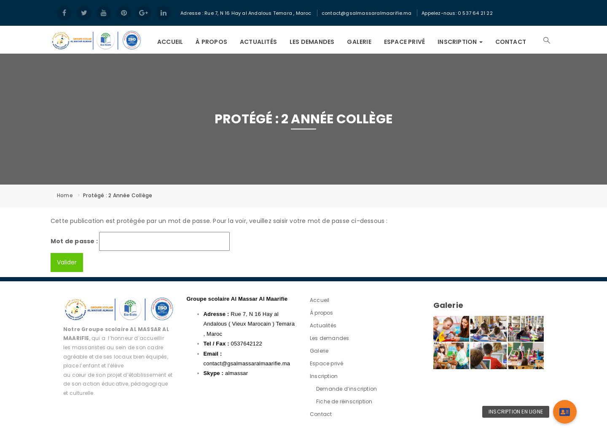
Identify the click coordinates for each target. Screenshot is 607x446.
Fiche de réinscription (344, 401)
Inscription (460, 42)
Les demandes (312, 42)
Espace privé (404, 42)
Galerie (359, 42)
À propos (211, 42)
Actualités (258, 42)
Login (550, 5)
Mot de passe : (140, 241)
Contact (510, 42)
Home (65, 195)
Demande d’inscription (346, 388)
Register (550, 6)
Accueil (170, 42)
